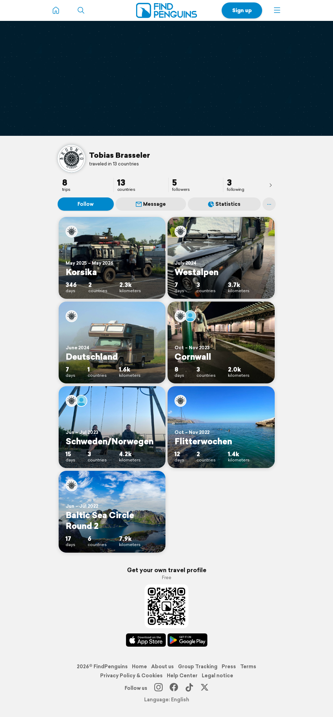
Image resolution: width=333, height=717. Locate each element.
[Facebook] (174, 688)
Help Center (182, 675)
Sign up (242, 10)
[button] (277, 10)
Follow (85, 204)
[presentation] (270, 184)
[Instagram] (158, 688)
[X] (204, 688)
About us (162, 666)
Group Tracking (197, 666)
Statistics (224, 204)
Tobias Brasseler (119, 155)
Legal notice (217, 675)
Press (229, 666)
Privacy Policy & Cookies (131, 675)
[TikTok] (189, 688)
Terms (248, 666)
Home (139, 666)
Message (151, 204)
